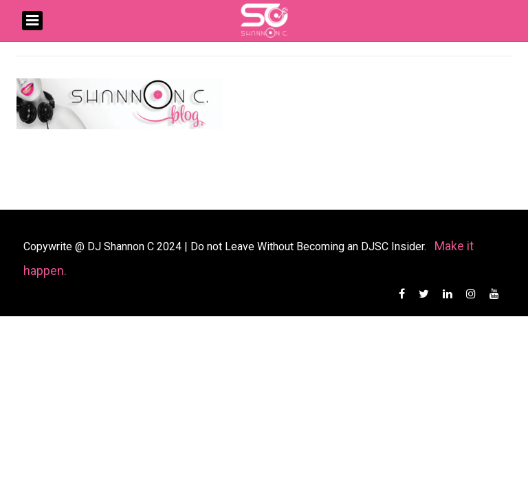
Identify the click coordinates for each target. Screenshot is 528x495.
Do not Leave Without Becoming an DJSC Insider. (309, 246)
